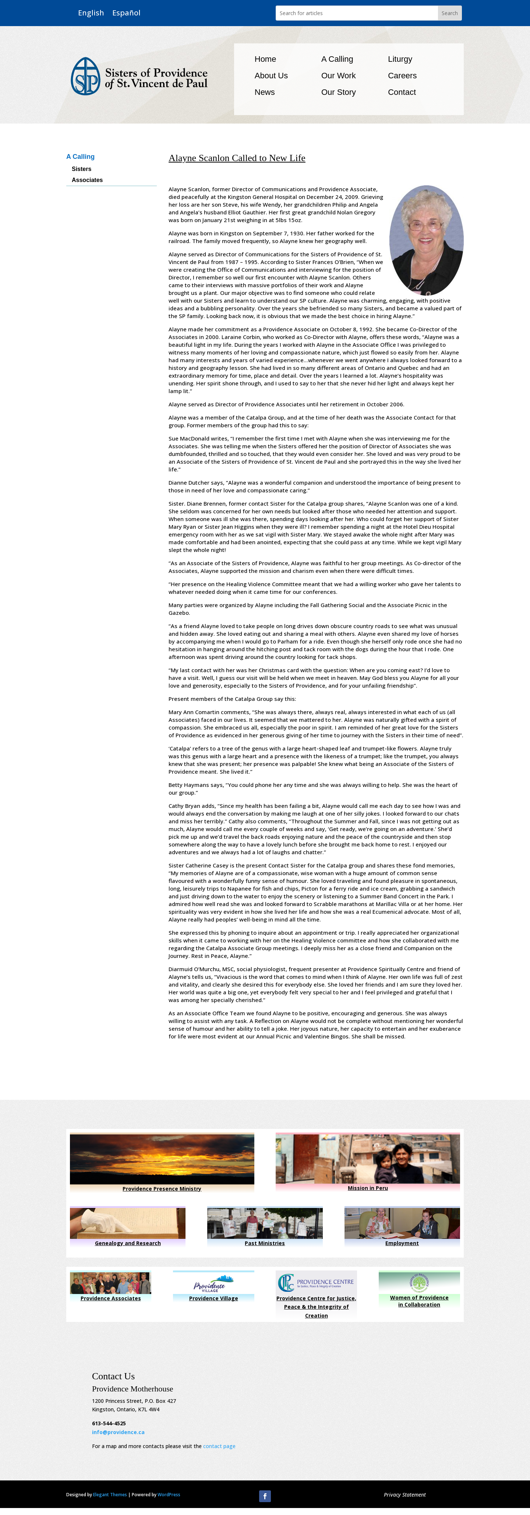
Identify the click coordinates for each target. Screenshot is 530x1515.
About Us (271, 75)
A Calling (337, 59)
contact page (219, 1446)
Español (126, 13)
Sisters (81, 169)
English (91, 13)
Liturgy (400, 59)
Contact (402, 92)
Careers (402, 75)
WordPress (169, 1494)
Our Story (338, 92)
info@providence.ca (118, 1432)
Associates (87, 180)
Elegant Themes (110, 1494)
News (265, 92)
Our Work (338, 75)
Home (265, 59)
